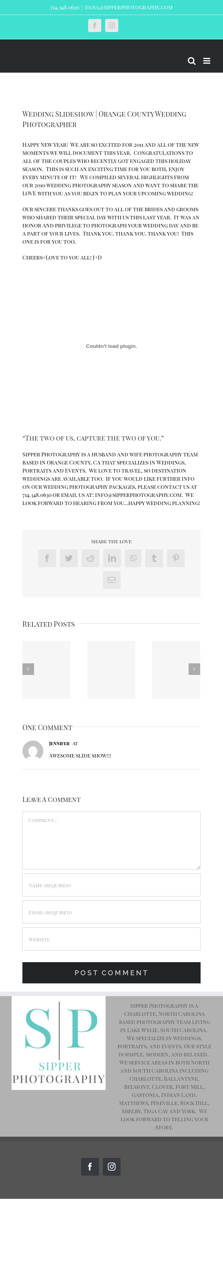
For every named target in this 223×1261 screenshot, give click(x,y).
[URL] (111, 939)
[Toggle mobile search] (192, 61)
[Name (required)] (111, 885)
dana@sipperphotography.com (129, 7)
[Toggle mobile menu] (207, 61)
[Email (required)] (111, 912)
